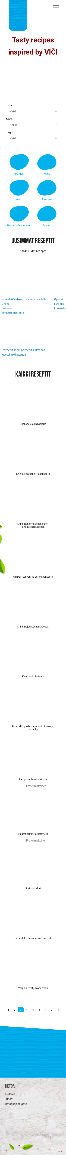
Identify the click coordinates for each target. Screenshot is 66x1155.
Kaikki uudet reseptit (33, 251)
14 (57, 1009)
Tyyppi (10, 132)
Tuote (9, 105)
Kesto (9, 118)
